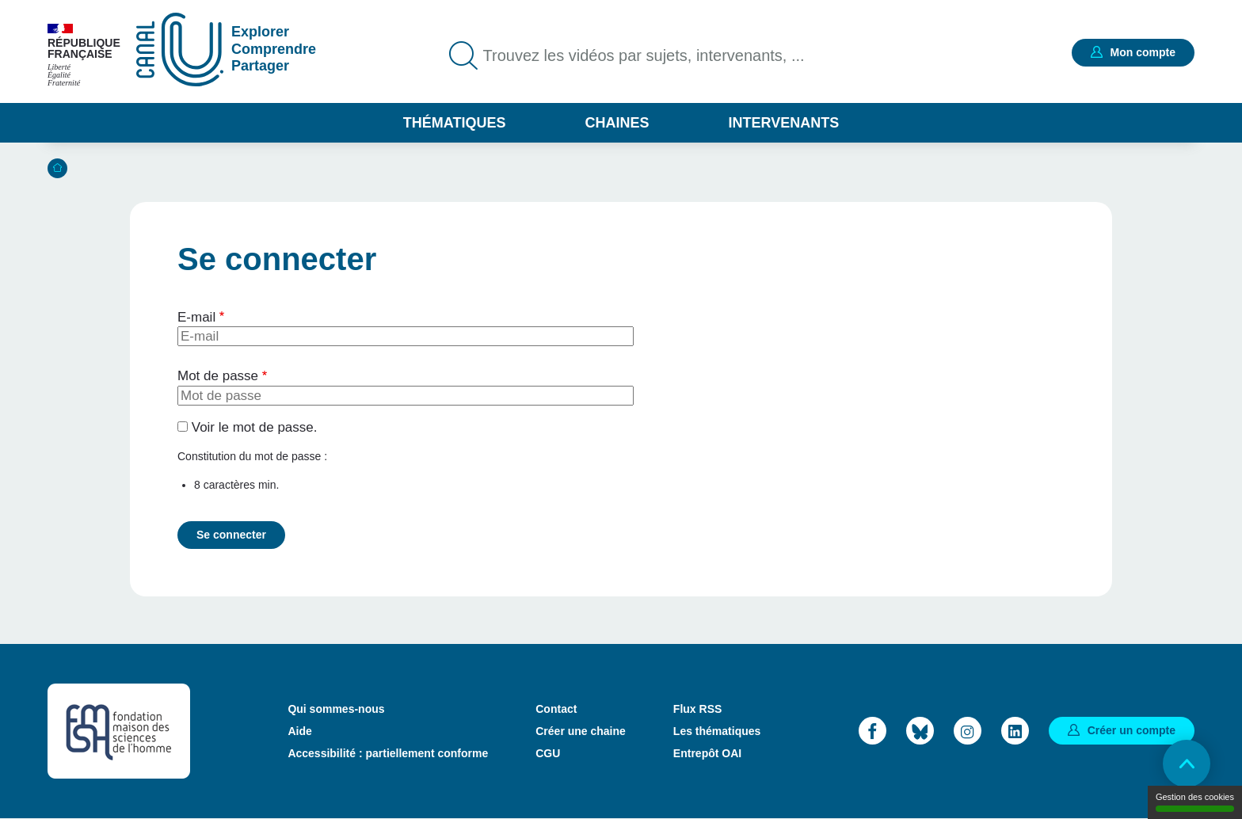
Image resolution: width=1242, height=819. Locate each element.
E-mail (196, 317)
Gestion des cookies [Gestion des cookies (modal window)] (1195, 802)
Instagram (967, 731)
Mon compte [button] (1143, 52)
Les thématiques (716, 731)
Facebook (872, 731)
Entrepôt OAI (707, 753)
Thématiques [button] (454, 123)
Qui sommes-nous (336, 709)
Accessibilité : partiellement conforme (388, 753)
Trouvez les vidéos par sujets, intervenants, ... (644, 55)
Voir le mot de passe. (255, 427)
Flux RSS (697, 709)
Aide (299, 731)
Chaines (617, 123)
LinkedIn (1015, 731)
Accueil (57, 168)
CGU (547, 753)
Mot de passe (217, 375)
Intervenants (784, 123)
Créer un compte (1131, 730)
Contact (556, 709)
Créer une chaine (580, 731)
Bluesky (920, 731)
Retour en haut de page (1186, 763)
